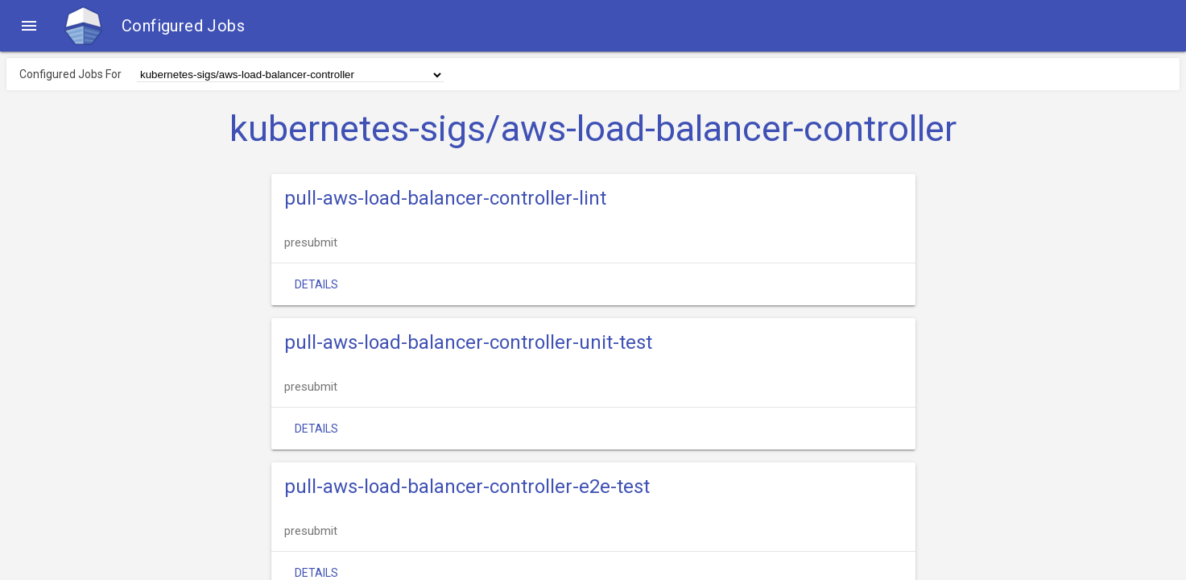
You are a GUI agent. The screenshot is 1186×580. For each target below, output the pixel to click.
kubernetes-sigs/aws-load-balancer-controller (593, 129)
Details (316, 284)
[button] (29, 25)
